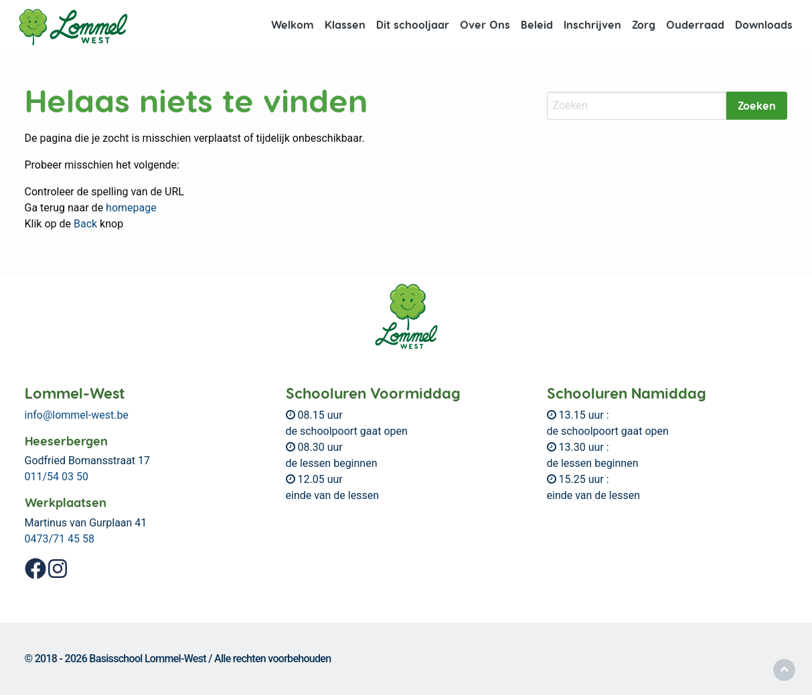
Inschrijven (592, 24)
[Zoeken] (637, 106)
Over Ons (485, 24)
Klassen (345, 24)
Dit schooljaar (412, 24)
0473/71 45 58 (59, 538)
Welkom (292, 24)
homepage (131, 207)
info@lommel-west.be (77, 415)
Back (85, 223)
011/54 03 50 (56, 476)
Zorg (643, 24)
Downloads (764, 24)
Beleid (537, 24)
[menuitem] (292, 24)
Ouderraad (695, 24)
